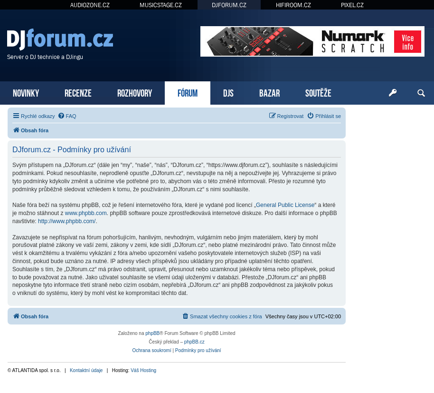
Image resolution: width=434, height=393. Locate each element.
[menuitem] (66, 116)
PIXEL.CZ (352, 5)
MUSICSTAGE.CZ (161, 5)
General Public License (285, 205)
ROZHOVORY (134, 92)
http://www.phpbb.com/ (66, 221)
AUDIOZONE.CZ (90, 5)
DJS (228, 92)
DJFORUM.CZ (229, 5)
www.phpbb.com (86, 213)
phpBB (152, 333)
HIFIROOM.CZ (293, 5)
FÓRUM (188, 92)
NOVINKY (26, 92)
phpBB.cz (194, 341)
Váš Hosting (143, 370)
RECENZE (78, 92)
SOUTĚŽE (318, 92)
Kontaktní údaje (86, 370)
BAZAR (269, 92)
